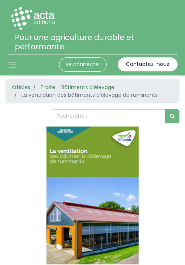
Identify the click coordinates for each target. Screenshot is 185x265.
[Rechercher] (172, 116)
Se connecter (82, 64)
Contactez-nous (147, 64)
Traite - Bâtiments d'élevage (77, 87)
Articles (20, 87)
